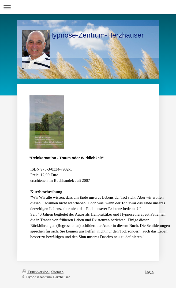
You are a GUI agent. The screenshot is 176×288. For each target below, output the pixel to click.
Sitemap (57, 272)
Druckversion (36, 272)
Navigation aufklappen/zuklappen (88, 7)
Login (149, 272)
